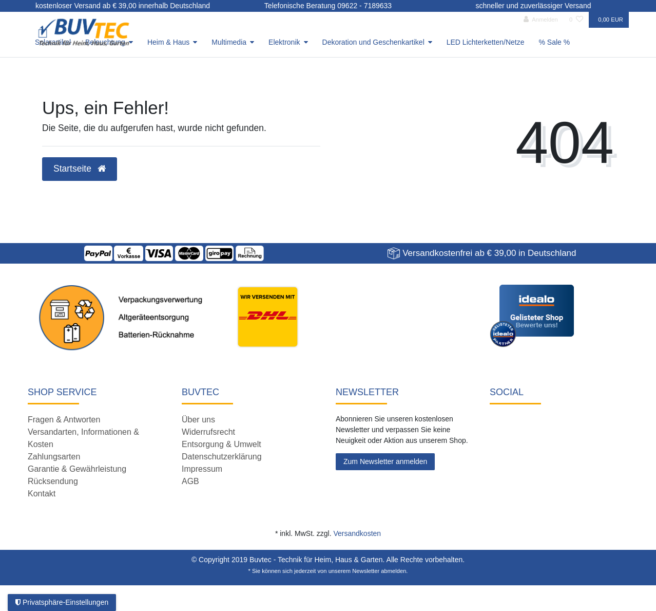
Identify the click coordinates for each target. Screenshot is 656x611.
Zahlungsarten (54, 456)
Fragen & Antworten (64, 419)
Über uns (198, 419)
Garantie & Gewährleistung (77, 469)
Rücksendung (53, 481)
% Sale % (554, 42)
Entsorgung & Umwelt (221, 444)
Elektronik (284, 42)
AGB (190, 481)
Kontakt (41, 493)
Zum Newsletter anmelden (385, 461)
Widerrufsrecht (208, 432)
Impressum (202, 469)
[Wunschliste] (576, 20)
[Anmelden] (541, 20)
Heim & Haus (168, 42)
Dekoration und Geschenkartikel (373, 42)
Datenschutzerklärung (222, 456)
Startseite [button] (79, 168)
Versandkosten (357, 533)
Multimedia (228, 42)
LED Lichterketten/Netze (486, 42)
